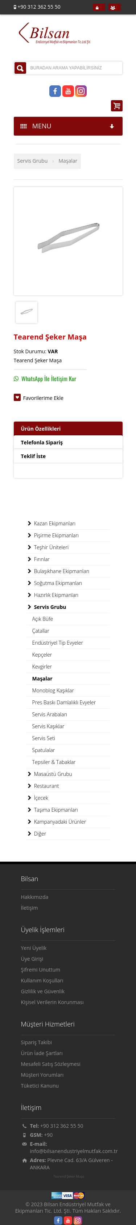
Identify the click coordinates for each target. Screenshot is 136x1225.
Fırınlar (38, 559)
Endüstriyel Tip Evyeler (57, 642)
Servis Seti (43, 738)
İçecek (37, 798)
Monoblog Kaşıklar (53, 690)
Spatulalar (43, 750)
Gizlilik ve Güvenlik (43, 991)
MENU (67, 125)
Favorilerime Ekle (43, 397)
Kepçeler (42, 654)
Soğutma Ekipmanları (54, 583)
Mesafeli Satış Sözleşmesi (51, 1063)
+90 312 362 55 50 (61, 1125)
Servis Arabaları (49, 714)
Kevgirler (42, 666)
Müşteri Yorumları (42, 1074)
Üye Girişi (32, 958)
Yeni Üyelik (34, 947)
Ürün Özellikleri (41, 428)
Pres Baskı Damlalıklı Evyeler (64, 702)
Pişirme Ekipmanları (52, 535)
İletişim (29, 907)
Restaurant (42, 786)
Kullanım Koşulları (42, 980)
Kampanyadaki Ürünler (56, 821)
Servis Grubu (32, 160)
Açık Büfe (42, 618)
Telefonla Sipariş (42, 442)
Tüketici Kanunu (40, 1085)
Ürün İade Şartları (42, 1053)
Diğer (36, 833)
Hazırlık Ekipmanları (52, 595)
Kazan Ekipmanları (51, 523)
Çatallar (40, 630)
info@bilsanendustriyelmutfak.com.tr (74, 1151)
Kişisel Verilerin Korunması (52, 1002)
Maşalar (67, 160)
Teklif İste (33, 456)
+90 (48, 1134)
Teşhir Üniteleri (47, 547)
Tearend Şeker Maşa (68, 1176)
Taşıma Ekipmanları (52, 810)
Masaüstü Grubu (49, 774)
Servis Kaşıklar (48, 726)
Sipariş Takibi (36, 1042)
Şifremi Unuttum (41, 969)
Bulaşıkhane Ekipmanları (58, 571)
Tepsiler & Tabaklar (54, 762)
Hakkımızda (35, 896)
